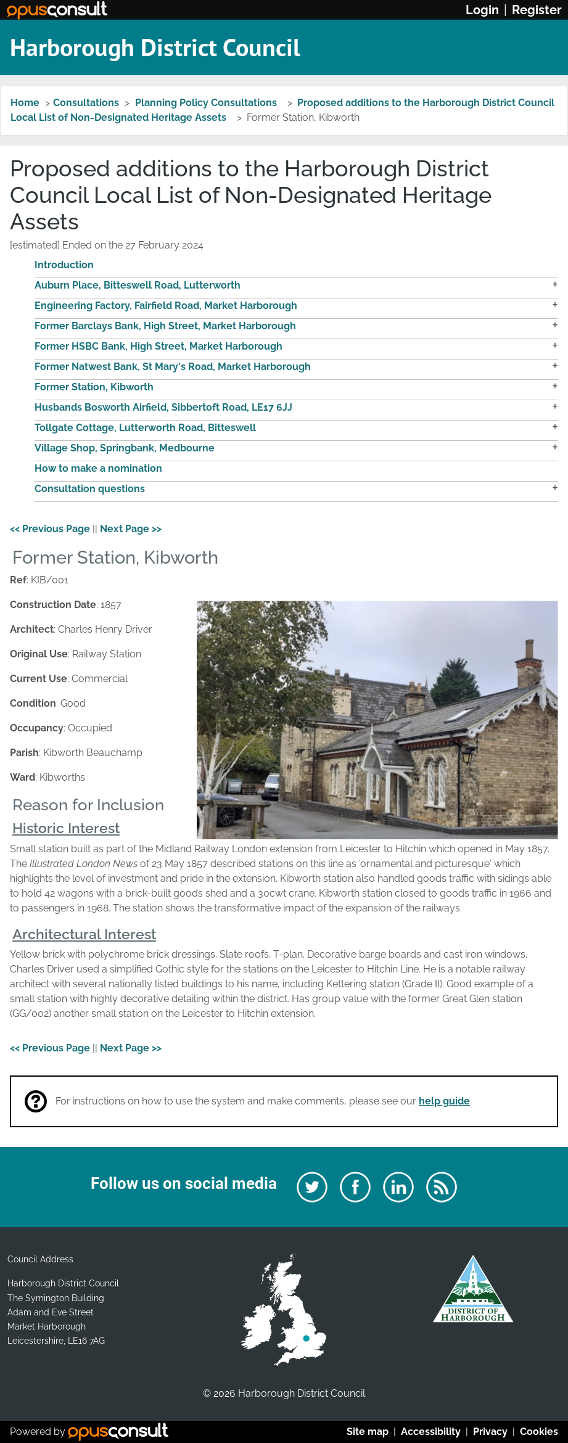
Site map (368, 1431)
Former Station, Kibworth (94, 387)
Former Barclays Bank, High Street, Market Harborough (165, 326)
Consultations (86, 103)
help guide (444, 1101)
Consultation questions (90, 489)
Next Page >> (131, 529)
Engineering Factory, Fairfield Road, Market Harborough (166, 305)
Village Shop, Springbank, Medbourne (125, 448)
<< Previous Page (50, 529)
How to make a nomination (98, 468)
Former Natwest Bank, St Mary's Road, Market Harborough (173, 366)
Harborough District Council (155, 47)
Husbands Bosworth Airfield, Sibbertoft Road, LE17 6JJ (163, 407)
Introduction (64, 265)
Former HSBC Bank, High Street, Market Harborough (158, 346)
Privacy (490, 1431)
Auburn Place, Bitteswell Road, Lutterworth (138, 285)
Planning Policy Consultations (207, 103)
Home (24, 103)
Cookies (539, 1431)
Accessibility (431, 1431)
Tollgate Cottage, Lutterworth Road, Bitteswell (145, 428)
